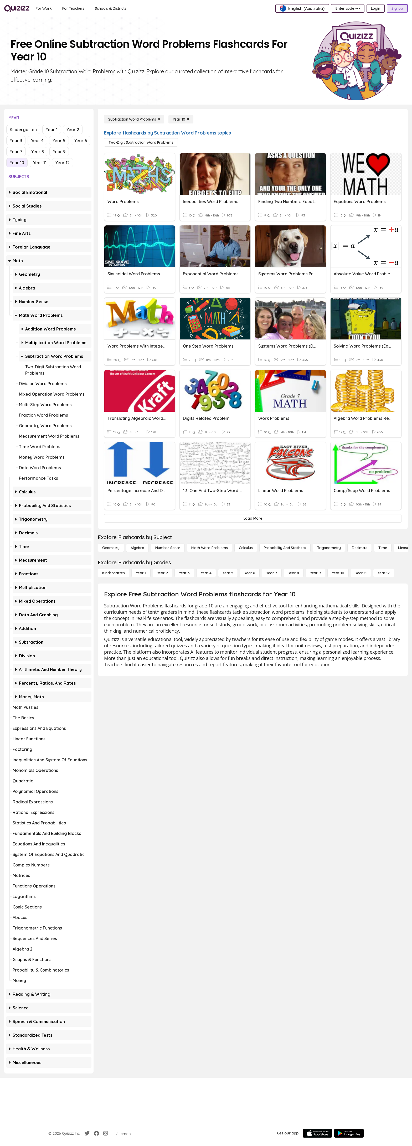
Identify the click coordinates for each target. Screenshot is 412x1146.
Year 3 (16, 140)
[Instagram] (105, 1133)
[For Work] (44, 8)
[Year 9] (315, 573)
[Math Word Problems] (209, 548)
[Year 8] (293, 573)
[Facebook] (96, 1133)
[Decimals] (359, 548)
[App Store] (317, 1133)
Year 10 (17, 162)
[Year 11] (361, 573)
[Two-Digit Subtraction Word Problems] (141, 142)
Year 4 (37, 140)
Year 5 (59, 140)
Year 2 (72, 129)
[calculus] (245, 548)
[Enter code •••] (347, 8)
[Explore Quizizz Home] (16, 8)
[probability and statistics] (285, 548)
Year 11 (40, 162)
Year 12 (62, 162)
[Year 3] (184, 573)
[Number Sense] (168, 548)
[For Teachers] (73, 8)
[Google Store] (349, 1133)
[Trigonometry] (329, 548)
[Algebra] (137, 548)
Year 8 (37, 151)
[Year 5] (228, 573)
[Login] (376, 8)
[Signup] (397, 8)
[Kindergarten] (113, 573)
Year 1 (52, 129)
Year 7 (16, 151)
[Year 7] (271, 573)
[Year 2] (162, 573)
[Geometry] (111, 548)
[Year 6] (250, 573)
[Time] (382, 548)
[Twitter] (87, 1133)
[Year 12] (383, 573)
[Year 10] (180, 119)
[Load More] (252, 518)
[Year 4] (206, 573)
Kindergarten (23, 129)
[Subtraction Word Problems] (134, 119)
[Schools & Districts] (110, 8)
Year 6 (80, 140)
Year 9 (59, 151)
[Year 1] (140, 573)
